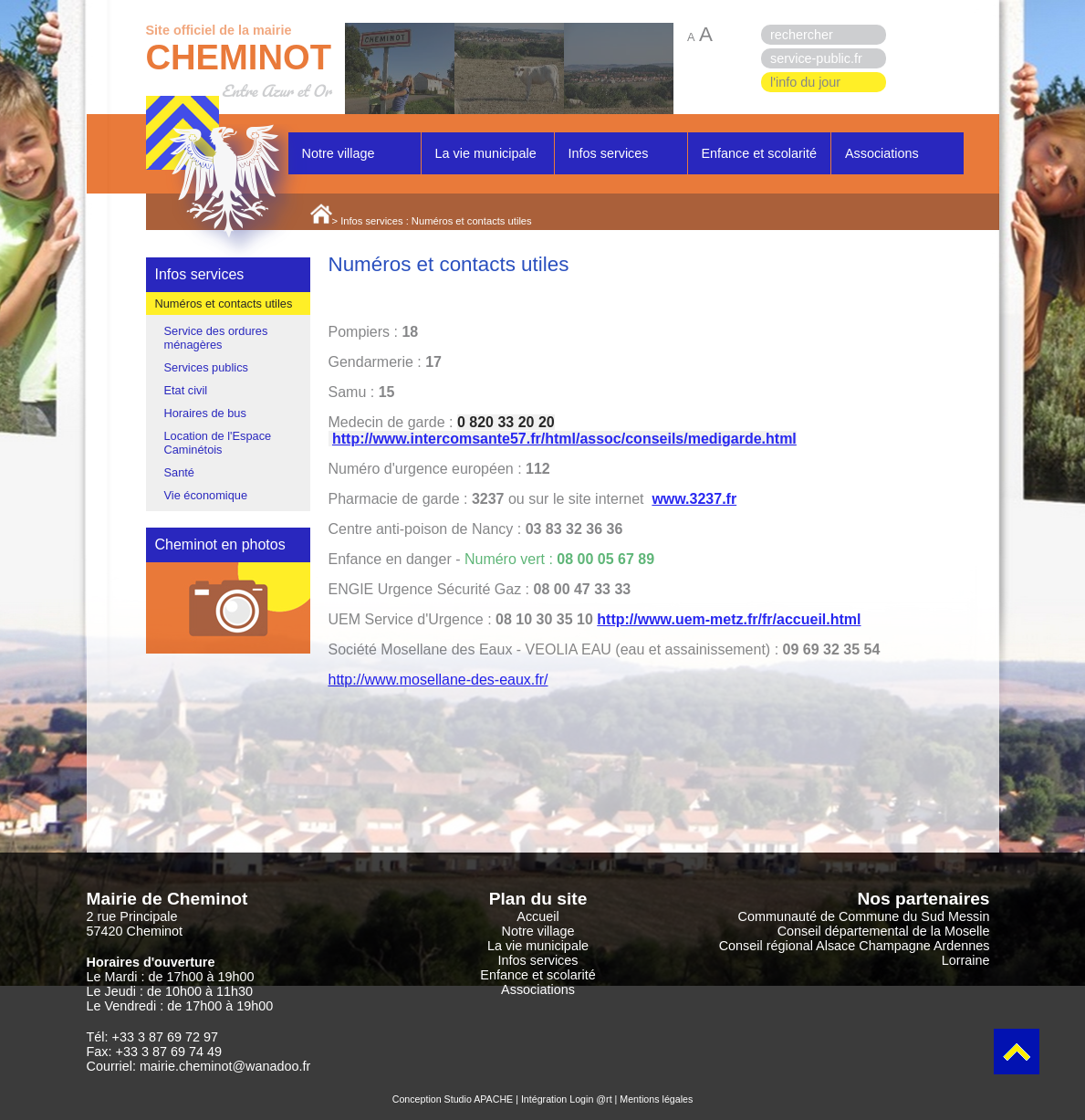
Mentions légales (656, 1099)
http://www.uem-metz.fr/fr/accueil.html (729, 619)
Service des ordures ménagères (216, 337)
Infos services (609, 153)
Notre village (338, 153)
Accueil (537, 916)
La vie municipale (486, 153)
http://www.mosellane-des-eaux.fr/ (438, 679)
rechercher (801, 34)
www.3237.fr (694, 499)
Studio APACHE (479, 1099)
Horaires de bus (205, 413)
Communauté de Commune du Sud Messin (864, 916)
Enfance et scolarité (759, 153)
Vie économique (206, 495)
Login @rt (590, 1099)
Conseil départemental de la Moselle (883, 931)
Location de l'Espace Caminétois (218, 442)
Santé (179, 472)
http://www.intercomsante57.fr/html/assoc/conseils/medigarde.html (564, 438)
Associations (882, 153)
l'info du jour (805, 82)
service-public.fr (816, 58)
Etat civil (186, 390)
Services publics (206, 367)
